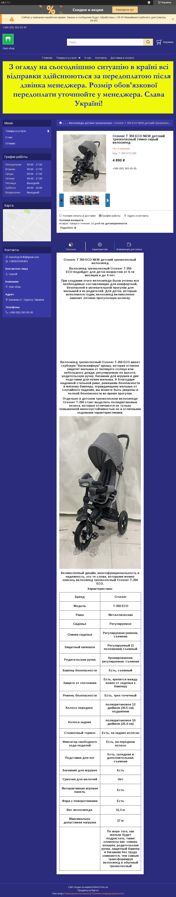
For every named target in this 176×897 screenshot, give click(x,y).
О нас (87, 57)
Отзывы (10, 143)
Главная (47, 57)
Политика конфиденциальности (108, 893)
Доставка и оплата (122, 57)
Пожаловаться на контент (77, 893)
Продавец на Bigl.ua (88, 890)
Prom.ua (103, 887)
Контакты (101, 57)
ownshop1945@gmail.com (24, 257)
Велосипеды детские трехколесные (90, 123)
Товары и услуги (66, 57)
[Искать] (148, 42)
